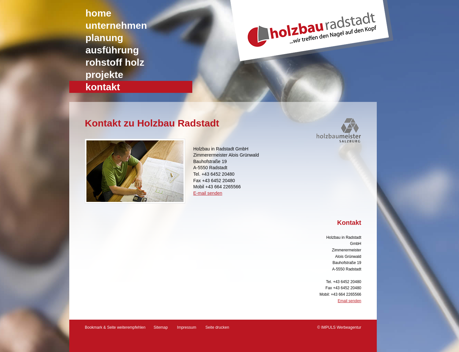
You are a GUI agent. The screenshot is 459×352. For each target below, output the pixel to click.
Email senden (349, 301)
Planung (104, 37)
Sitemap (160, 327)
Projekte (104, 74)
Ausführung (112, 50)
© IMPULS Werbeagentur (339, 327)
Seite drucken (217, 327)
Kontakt (102, 87)
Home (98, 13)
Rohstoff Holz (114, 62)
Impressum (186, 327)
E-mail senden (207, 193)
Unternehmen (116, 25)
